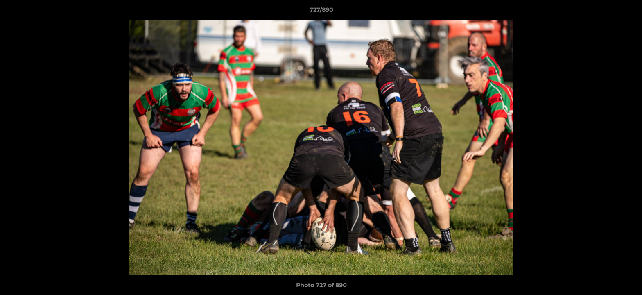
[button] (627, 12)
